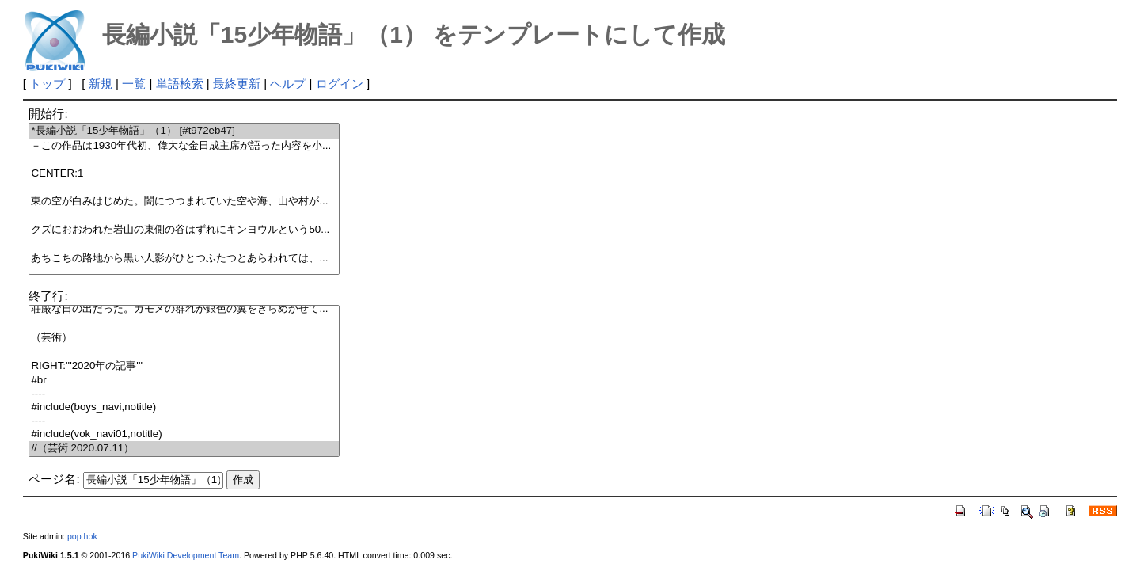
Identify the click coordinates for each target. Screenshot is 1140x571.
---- (183, 394)
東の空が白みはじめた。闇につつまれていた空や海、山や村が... (183, 201)
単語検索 (179, 83)
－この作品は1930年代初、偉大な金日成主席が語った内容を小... (183, 146)
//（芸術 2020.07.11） (183, 448)
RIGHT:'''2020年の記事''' (183, 366)
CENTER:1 (183, 174)
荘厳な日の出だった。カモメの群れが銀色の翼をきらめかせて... (183, 309)
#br (183, 380)
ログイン (339, 83)
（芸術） (183, 337)
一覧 (134, 83)
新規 (100, 83)
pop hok (82, 536)
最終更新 (236, 83)
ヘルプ (288, 83)
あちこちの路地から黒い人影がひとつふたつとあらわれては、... (183, 258)
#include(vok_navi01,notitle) (183, 434)
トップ (47, 83)
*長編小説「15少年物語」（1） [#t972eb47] (183, 131)
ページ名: (53, 478)
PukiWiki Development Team (185, 555)
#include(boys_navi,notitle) (183, 407)
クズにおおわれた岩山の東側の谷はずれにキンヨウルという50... (183, 230)
